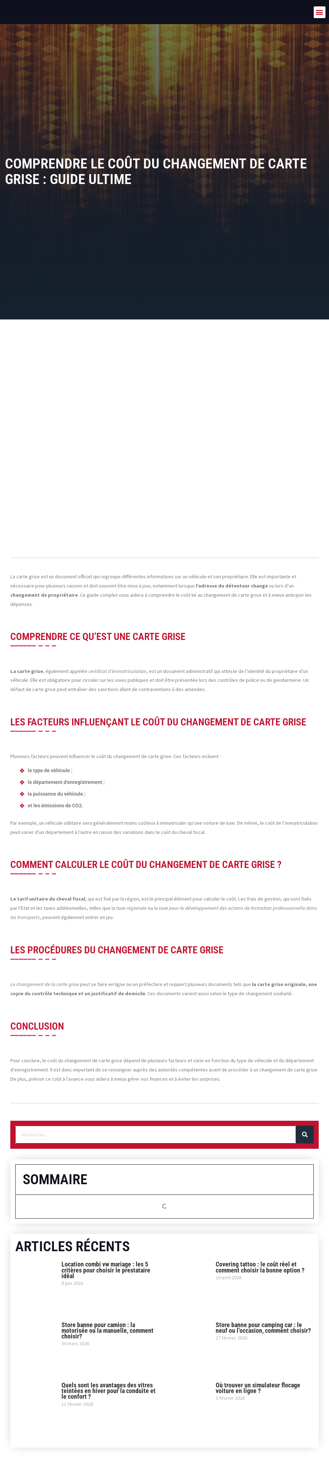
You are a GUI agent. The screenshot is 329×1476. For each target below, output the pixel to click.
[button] (319, 12)
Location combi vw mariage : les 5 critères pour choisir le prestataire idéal (105, 1269)
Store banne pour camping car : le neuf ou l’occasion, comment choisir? (263, 1327)
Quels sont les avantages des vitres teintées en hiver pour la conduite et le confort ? (108, 1390)
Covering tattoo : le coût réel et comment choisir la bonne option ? (260, 1267)
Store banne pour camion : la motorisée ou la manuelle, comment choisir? (107, 1330)
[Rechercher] (305, 1134)
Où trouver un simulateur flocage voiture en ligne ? (258, 1387)
